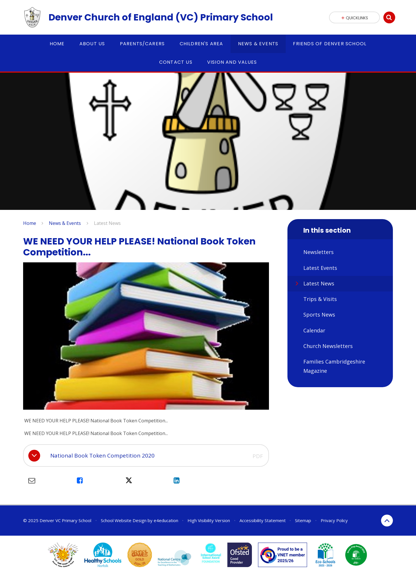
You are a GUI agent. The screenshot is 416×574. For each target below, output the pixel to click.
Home (29, 223)
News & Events (65, 223)
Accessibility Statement (262, 520)
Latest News (107, 223)
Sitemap (303, 520)
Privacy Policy (334, 520)
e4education (166, 520)
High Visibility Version (208, 520)
